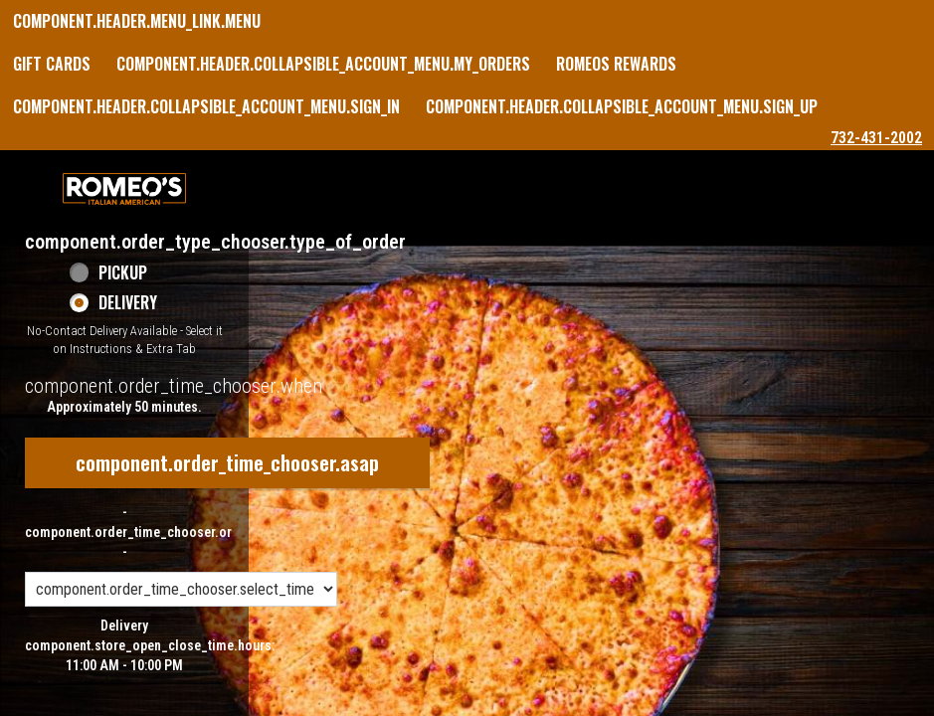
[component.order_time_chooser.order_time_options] (181, 589)
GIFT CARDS (52, 64)
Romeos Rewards (616, 64)
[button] (124, 189)
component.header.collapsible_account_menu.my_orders (323, 64)
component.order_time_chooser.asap (227, 462)
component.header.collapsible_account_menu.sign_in (206, 106)
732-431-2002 (876, 137)
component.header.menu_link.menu (137, 21)
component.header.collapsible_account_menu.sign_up (622, 106)
